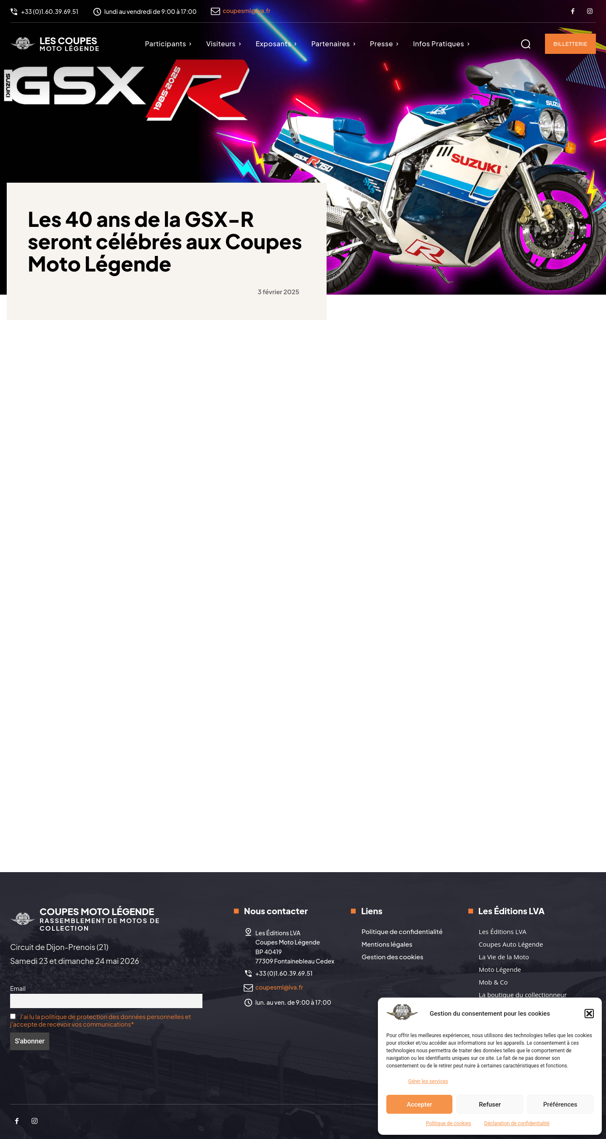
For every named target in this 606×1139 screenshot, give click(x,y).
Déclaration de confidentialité (517, 1123)
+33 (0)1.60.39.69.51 (284, 973)
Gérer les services (428, 1081)
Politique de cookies (448, 1123)
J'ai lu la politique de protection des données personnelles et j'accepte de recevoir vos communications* (100, 1020)
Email (18, 988)
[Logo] (55, 43)
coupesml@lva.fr (246, 10)
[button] (589, 1013)
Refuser (490, 1104)
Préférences (560, 1104)
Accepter (419, 1104)
